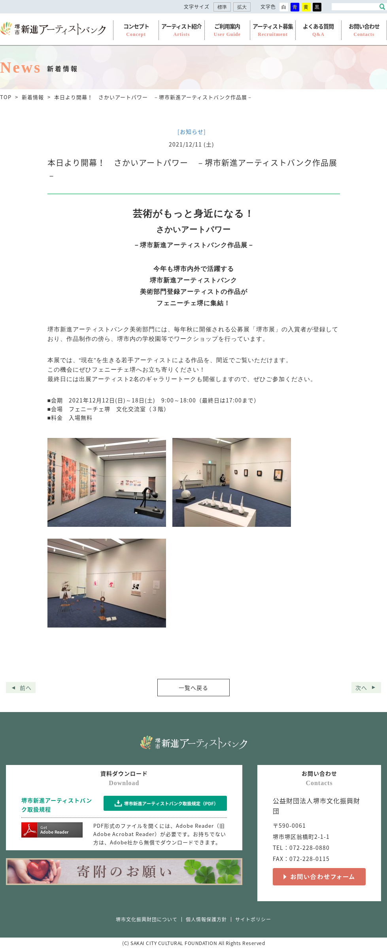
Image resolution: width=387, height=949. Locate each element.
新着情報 (33, 97)
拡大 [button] (242, 7)
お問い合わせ (364, 30)
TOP (5, 97)
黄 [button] (306, 7)
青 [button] (295, 7)
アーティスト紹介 (181, 30)
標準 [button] (222, 7)
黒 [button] (317, 7)
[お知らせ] (191, 131)
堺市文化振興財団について (146, 919)
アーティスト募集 (273, 30)
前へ (26, 688)
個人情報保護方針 (206, 919)
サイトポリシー (253, 919)
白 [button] (283, 7)
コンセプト (136, 30)
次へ (361, 688)
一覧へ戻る (193, 688)
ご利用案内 (227, 30)
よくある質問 (318, 30)
